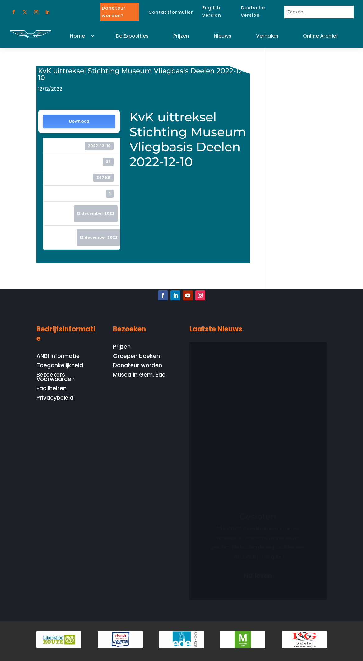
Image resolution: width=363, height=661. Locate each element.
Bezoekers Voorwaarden (55, 378)
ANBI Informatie (58, 357)
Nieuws (222, 36)
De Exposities (132, 36)
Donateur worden (137, 366)
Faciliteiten (51, 389)
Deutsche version (253, 11)
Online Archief (320, 36)
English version (211, 11)
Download (79, 121)
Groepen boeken (136, 357)
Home (77, 36)
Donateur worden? (114, 12)
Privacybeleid (54, 398)
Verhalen (267, 36)
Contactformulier (170, 12)
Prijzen (181, 36)
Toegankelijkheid (59, 366)
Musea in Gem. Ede (139, 375)
